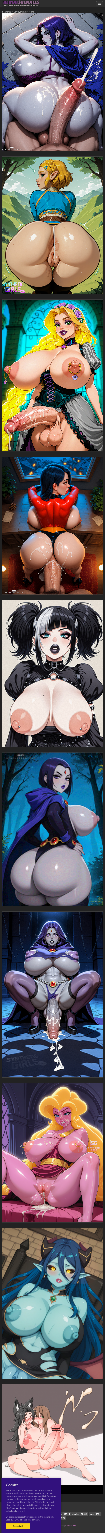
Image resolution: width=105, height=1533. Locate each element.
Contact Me (70, 1525)
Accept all (18, 1526)
